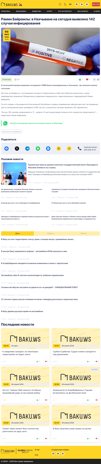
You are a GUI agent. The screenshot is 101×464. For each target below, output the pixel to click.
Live (96, 4)
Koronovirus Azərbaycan (11, 132)
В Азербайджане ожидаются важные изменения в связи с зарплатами (34, 263)
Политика (5, 11)
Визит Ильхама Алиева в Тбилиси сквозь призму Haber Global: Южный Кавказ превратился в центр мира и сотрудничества (74, 218)
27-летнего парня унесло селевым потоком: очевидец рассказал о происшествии (39, 299)
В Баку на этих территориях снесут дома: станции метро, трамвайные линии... (38, 239)
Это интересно (65, 11)
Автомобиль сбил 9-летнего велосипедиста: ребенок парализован (32, 275)
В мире (97, 11)
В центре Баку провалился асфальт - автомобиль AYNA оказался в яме (34, 251)
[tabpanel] (50, 279)
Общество (36, 11)
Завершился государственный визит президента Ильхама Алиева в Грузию (76, 190)
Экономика (21, 11)
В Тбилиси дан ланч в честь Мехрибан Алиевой (69, 203)
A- (94, 79)
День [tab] (17, 233)
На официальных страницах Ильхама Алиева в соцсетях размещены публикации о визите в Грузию (21, 190)
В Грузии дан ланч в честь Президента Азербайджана (20, 203)
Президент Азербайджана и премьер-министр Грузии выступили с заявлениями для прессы (25, 218)
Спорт (49, 11)
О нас (37, 450)
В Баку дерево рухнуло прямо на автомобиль (22, 311)
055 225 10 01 (90, 150)
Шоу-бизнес (82, 11)
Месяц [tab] (83, 233)
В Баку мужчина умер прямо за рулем (72, 428)
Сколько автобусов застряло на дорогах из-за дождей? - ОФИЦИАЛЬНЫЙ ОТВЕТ (39, 287)
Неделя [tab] (50, 233)
